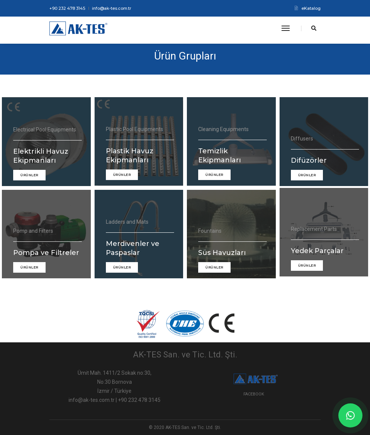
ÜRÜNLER (29, 181)
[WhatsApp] (350, 415)
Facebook (253, 394)
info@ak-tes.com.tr (111, 8)
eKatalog (308, 8)
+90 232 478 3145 (67, 8)
